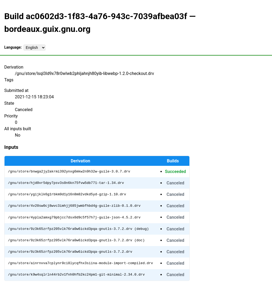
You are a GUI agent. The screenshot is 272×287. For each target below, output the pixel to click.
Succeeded (175, 171)
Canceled (175, 182)
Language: (13, 47)
